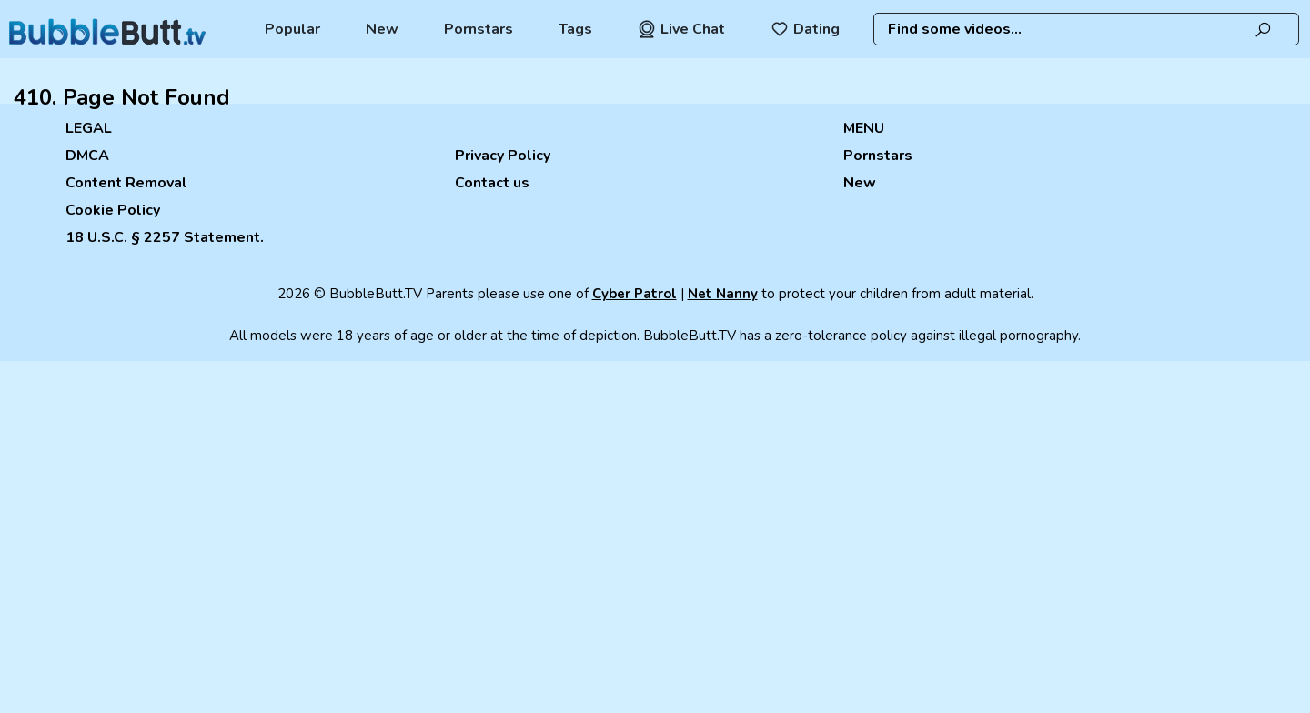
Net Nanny (723, 294)
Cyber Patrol (634, 294)
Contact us (492, 183)
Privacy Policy (502, 156)
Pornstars (478, 29)
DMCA (87, 156)
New (382, 29)
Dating (805, 29)
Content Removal (126, 183)
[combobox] (1085, 29)
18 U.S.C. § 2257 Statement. (165, 237)
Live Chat (681, 29)
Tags (575, 29)
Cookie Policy (113, 210)
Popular (292, 29)
